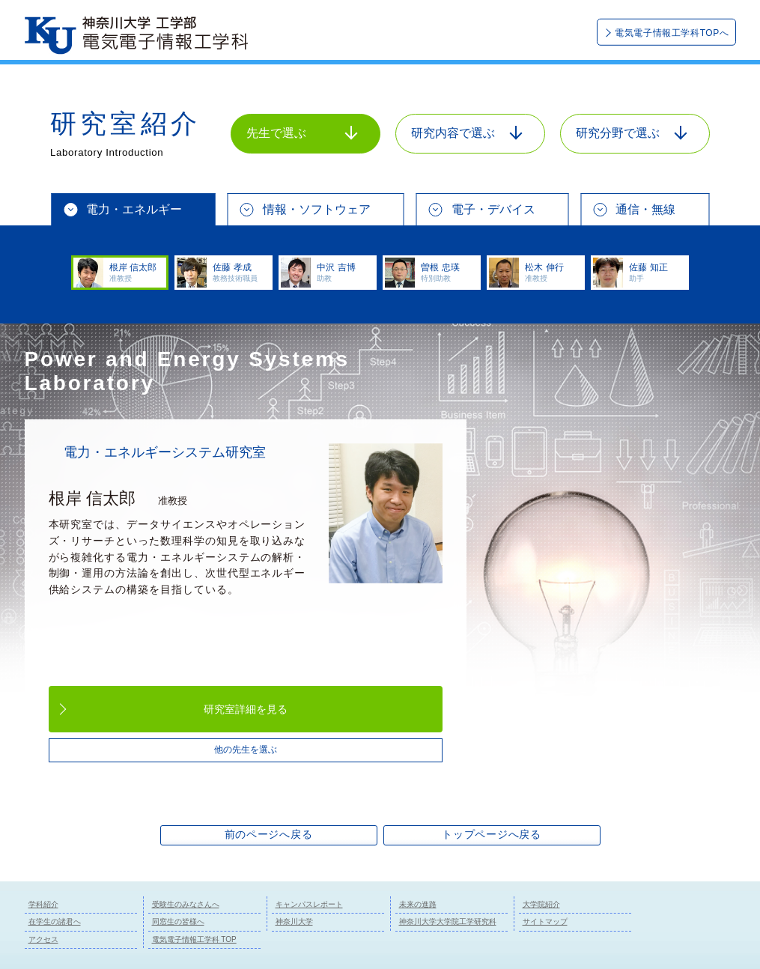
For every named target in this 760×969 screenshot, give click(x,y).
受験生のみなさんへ (185, 904)
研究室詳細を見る (246, 709)
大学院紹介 (541, 904)
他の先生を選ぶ (245, 749)
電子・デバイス (493, 209)
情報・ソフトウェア (317, 209)
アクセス (43, 939)
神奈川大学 (294, 921)
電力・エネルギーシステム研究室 (165, 452)
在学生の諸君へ (54, 921)
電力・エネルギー (134, 209)
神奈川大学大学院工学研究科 (447, 921)
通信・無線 (645, 209)
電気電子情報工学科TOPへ (672, 33)
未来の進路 (418, 904)
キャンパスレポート (309, 904)
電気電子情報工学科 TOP (194, 939)
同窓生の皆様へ (178, 921)
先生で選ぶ (301, 132)
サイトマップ (545, 921)
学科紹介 (43, 904)
